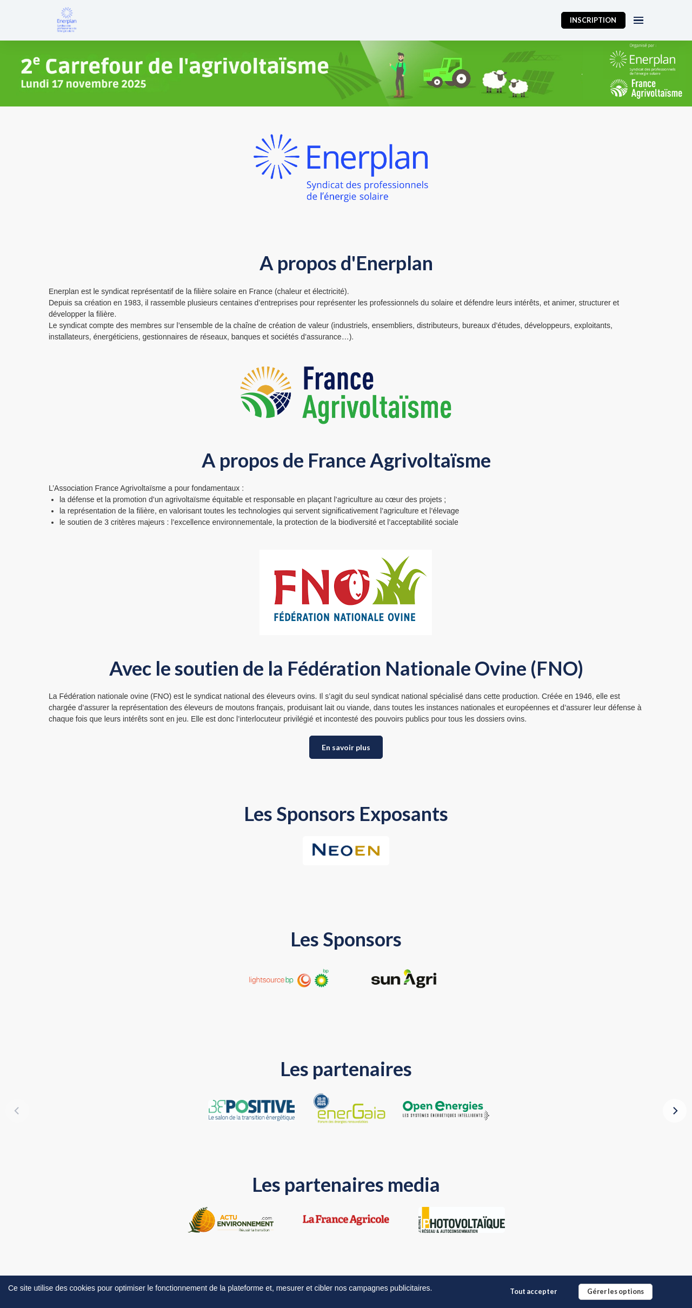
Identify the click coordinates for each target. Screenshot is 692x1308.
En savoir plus (346, 747)
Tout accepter (533, 1291)
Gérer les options (615, 1291)
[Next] (675, 1111)
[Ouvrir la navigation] (638, 20)
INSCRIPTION (593, 20)
